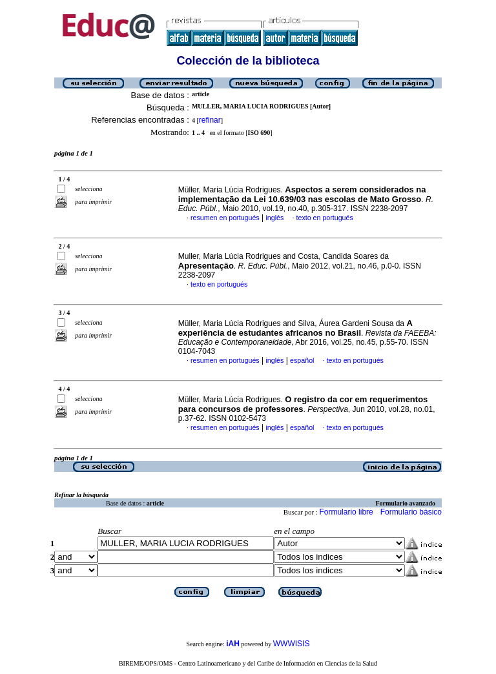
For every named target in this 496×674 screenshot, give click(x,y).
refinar (210, 120)
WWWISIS (291, 643)
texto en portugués (324, 217)
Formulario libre (346, 511)
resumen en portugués (225, 217)
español (302, 360)
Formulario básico (411, 511)
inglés (274, 217)
